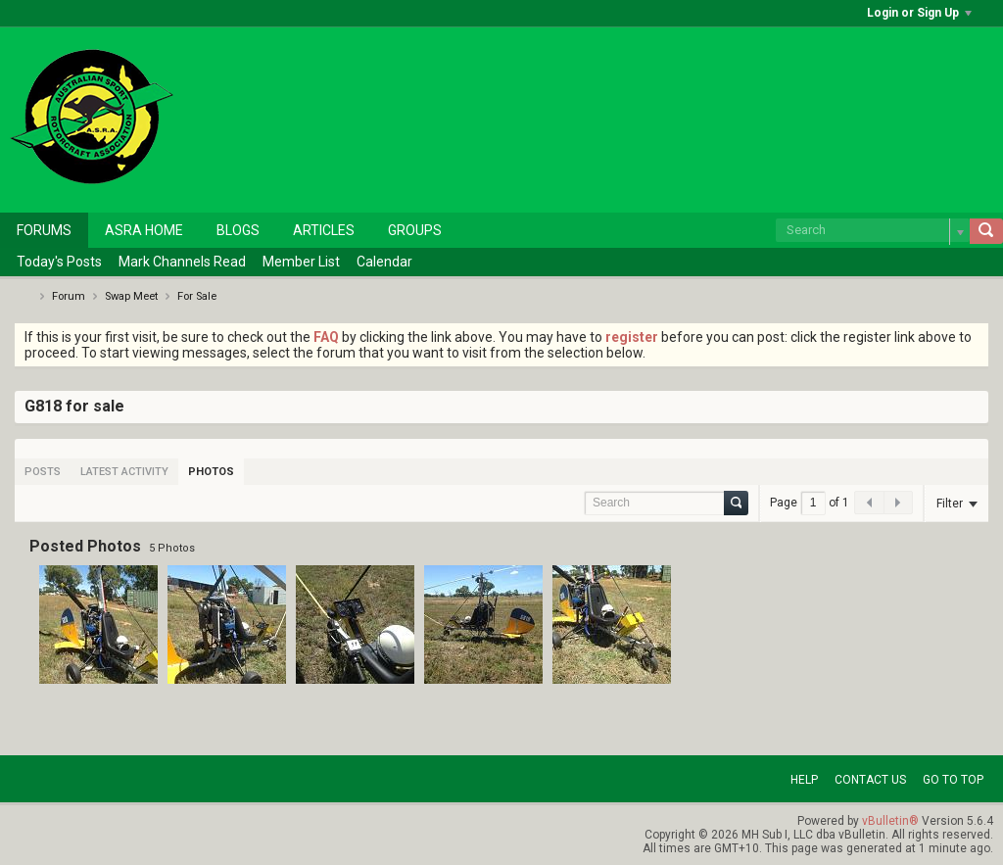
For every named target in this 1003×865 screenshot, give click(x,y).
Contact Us (870, 780)
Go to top (953, 780)
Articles (324, 230)
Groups (415, 230)
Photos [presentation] (211, 471)
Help (804, 780)
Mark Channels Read (182, 261)
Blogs (238, 230)
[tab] (43, 471)
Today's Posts (59, 261)
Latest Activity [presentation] (124, 471)
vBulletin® (890, 821)
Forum (68, 296)
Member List (301, 261)
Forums (44, 230)
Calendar (384, 261)
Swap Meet (131, 296)
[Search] (873, 230)
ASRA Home (144, 230)
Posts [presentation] (42, 471)
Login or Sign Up (919, 13)
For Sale (196, 296)
